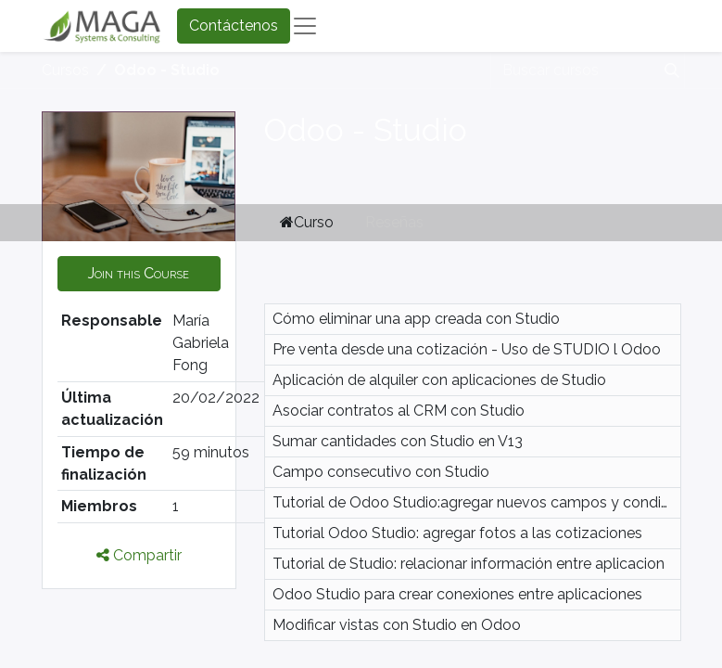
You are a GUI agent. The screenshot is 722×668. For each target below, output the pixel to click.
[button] (139, 273)
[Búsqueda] (668, 70)
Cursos (65, 70)
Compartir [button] (139, 555)
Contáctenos (233, 25)
